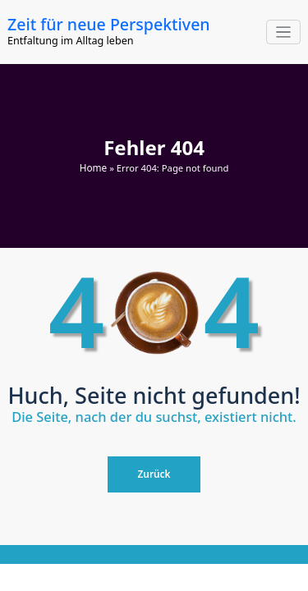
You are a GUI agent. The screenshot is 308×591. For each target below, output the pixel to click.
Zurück (154, 472)
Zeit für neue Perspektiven (107, 24)
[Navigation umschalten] (283, 32)
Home (93, 166)
